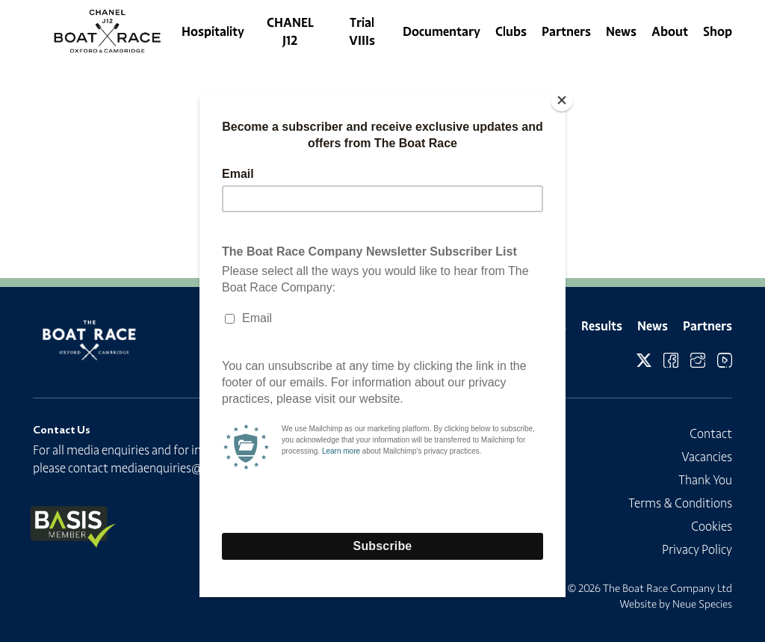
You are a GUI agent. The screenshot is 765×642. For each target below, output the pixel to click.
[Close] (562, 100)
